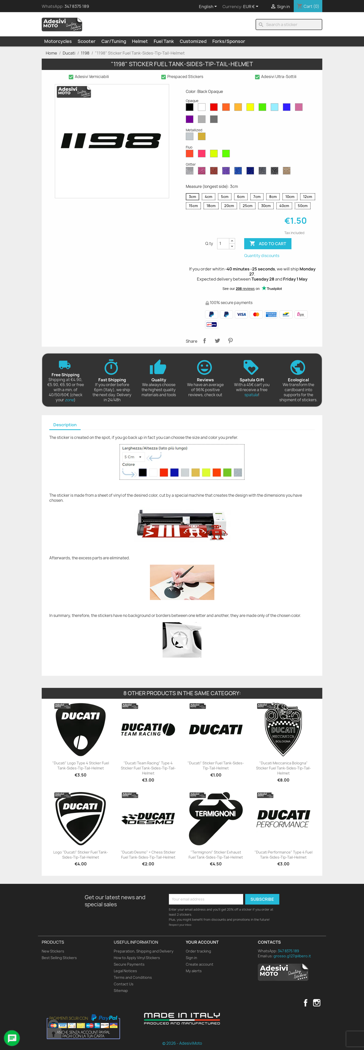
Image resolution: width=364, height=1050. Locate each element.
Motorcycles (58, 41)
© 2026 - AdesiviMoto (182, 1043)
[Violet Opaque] (190, 120)
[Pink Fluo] (203, 155)
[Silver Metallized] (190, 138)
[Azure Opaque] (275, 108)
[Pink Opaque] (300, 108)
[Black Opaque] (190, 108)
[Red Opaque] (215, 108)
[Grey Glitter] (263, 172)
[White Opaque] (203, 108)
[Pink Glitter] (203, 172)
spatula (251, 394)
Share (204, 341)
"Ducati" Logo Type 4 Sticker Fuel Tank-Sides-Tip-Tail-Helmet (80, 765)
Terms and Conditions (133, 977)
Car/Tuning (113, 41)
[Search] (289, 24)
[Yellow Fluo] (215, 155)
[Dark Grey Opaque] (215, 120)
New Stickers (53, 951)
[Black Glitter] (275, 172)
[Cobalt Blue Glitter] (251, 172)
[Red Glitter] (215, 172)
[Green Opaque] (263, 108)
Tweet (217, 341)
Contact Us (123, 984)
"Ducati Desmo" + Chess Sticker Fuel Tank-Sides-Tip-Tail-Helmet (148, 855)
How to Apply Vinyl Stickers (137, 957)
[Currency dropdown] (251, 7)
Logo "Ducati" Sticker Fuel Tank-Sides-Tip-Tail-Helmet (80, 855)
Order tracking (198, 951)
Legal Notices (125, 970)
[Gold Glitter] (287, 172)
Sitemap (121, 990)
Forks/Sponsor (228, 41)
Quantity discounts (261, 255)
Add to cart (267, 243)
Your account (202, 942)
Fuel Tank (164, 41)
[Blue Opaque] (287, 108)
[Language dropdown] (209, 7)
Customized (193, 41)
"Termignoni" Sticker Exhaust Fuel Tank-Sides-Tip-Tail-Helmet (216, 855)
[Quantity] (223, 243)
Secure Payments (129, 964)
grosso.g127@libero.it (292, 956)
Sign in (191, 957)
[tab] (65, 425)
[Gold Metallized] (203, 138)
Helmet (140, 41)
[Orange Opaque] (227, 108)
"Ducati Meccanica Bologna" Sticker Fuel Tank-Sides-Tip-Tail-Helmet (283, 768)
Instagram (317, 1003)
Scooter (87, 41)
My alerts (194, 970)
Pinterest (230, 341)
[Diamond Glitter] (190, 172)
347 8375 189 (76, 6)
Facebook (306, 1003)
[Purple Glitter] (227, 172)
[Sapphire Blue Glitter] (239, 172)
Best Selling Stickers (59, 957)
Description (65, 425)
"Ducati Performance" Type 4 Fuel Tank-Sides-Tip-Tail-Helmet (283, 855)
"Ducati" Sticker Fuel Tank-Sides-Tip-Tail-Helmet (216, 765)
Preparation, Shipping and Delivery (143, 951)
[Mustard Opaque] (239, 108)
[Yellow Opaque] (251, 108)
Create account (199, 964)
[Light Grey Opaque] (203, 120)
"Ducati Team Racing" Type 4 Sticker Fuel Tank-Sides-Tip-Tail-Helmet (148, 768)
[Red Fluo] (190, 155)
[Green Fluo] (227, 155)
